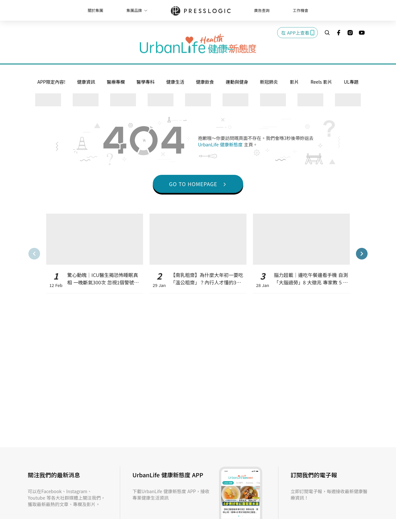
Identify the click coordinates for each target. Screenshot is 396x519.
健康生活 (175, 82)
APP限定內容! (51, 82)
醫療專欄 (116, 82)
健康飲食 (205, 82)
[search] (327, 33)
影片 (294, 82)
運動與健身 (237, 82)
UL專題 (351, 82)
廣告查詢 (262, 10)
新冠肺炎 (269, 82)
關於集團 (95, 10)
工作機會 (300, 10)
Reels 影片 (321, 82)
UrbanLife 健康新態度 (221, 144)
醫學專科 (146, 82)
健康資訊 (86, 82)
